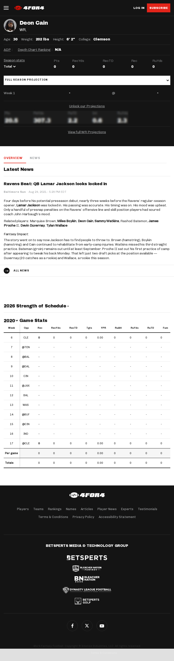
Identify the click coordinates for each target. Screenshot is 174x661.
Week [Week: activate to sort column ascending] (11, 327)
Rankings (55, 509)
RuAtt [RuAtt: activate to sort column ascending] (118, 327)
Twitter (87, 626)
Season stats (14, 60)
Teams (38, 509)
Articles (87, 509)
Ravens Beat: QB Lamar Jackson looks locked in (55, 184)
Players (23, 509)
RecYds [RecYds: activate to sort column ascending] (56, 327)
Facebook (72, 626)
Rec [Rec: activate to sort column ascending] (40, 327)
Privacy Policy (83, 517)
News (35, 158)
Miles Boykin (66, 221)
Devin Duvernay (32, 225)
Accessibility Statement (117, 517)
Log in (138, 8)
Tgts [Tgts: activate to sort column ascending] (89, 327)
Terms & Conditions (53, 517)
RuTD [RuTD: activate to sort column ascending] (150, 327)
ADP (7, 50)
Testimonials (147, 509)
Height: (58, 39)
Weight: (27, 39)
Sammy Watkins (107, 221)
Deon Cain (85, 221)
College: (85, 39)
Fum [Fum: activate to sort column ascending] (165, 327)
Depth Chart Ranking (34, 50)
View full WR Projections (87, 132)
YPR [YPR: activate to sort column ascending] (103, 327)
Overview (13, 158)
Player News (107, 509)
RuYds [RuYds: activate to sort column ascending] (135, 327)
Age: (7, 39)
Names (71, 509)
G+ (102, 626)
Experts (127, 509)
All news (21, 270)
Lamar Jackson (28, 205)
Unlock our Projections (87, 106)
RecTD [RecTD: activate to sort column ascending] (73, 327)
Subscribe (158, 7)
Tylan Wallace (56, 225)
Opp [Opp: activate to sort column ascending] (26, 327)
